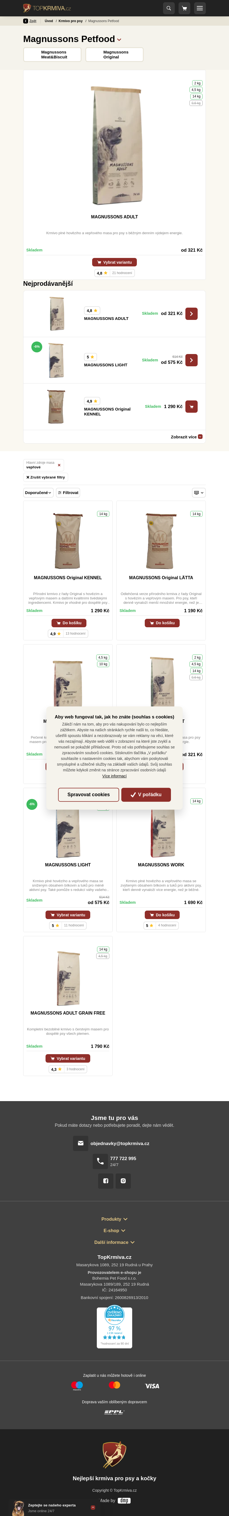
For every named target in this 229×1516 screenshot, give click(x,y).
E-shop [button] (111, 1230)
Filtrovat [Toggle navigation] (68, 493)
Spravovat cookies (88, 794)
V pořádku (146, 794)
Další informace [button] (111, 1242)
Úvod (49, 21)
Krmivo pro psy (71, 21)
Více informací (114, 776)
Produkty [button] (111, 1219)
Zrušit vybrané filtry (45, 477)
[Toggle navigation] (169, 8)
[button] (119, 39)
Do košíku (69, 623)
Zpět (29, 21)
